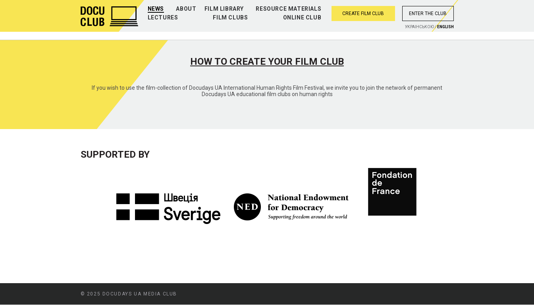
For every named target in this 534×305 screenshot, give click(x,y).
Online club (302, 17)
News (156, 9)
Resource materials (288, 9)
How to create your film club (267, 61)
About (186, 9)
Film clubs (230, 17)
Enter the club (428, 13)
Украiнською (419, 27)
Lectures (163, 17)
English (445, 27)
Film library (224, 9)
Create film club (363, 13)
